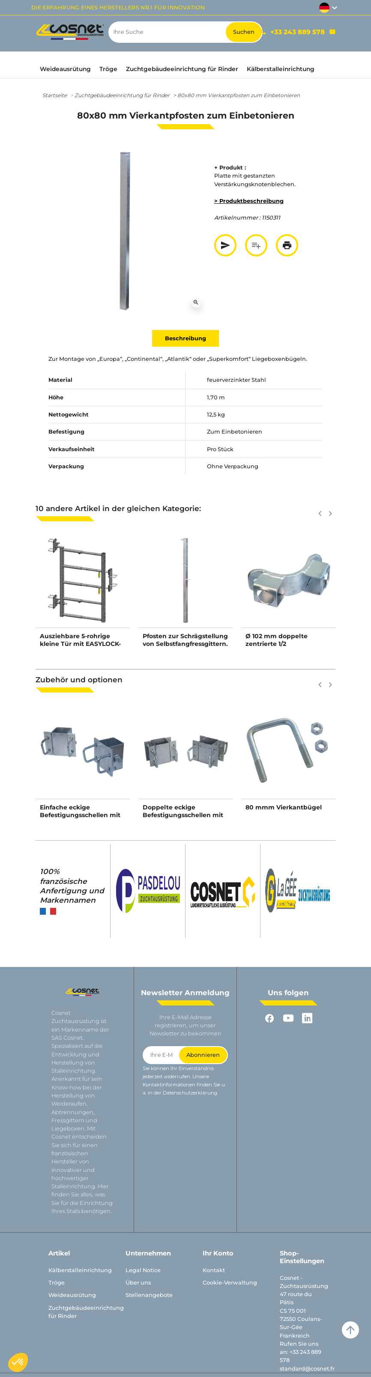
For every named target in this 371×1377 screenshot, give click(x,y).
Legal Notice (143, 1270)
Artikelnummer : (237, 217)
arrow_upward (350, 1329)
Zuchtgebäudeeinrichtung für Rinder (122, 95)
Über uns (138, 1282)
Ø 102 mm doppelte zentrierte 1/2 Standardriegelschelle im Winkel (285, 647)
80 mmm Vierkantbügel (283, 807)
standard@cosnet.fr (307, 1368)
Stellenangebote (149, 1295)
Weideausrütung (72, 1295)
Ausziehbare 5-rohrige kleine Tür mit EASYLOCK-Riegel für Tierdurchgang (80, 643)
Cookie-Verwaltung (230, 1282)
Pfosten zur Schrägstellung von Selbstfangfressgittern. (185, 640)
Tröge (56, 1282)
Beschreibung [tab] (185, 338)
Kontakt (214, 1270)
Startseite (54, 95)
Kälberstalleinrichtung (80, 1270)
